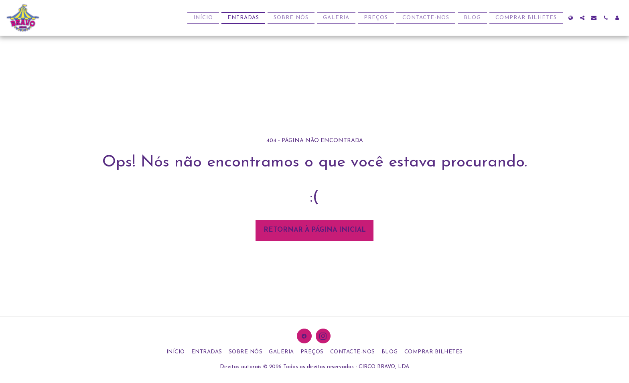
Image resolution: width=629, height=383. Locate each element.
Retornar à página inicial (315, 230)
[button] (582, 17)
